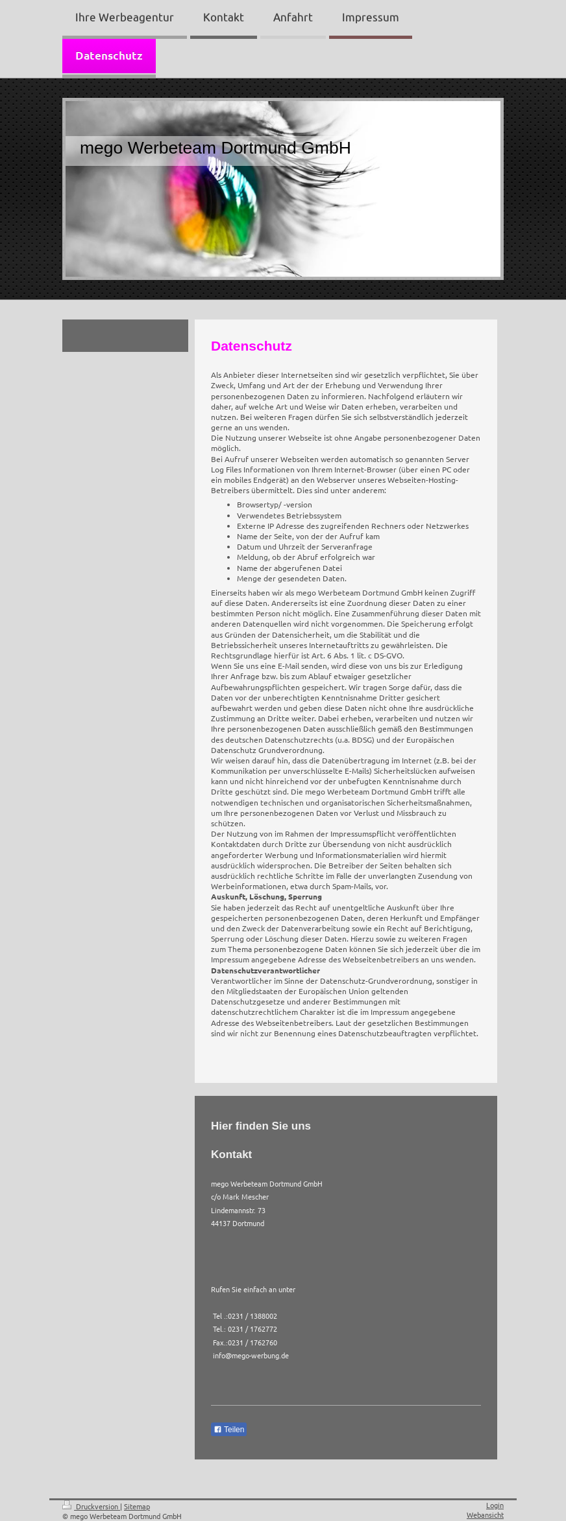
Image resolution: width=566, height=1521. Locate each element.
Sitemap (137, 1506)
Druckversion (91, 1506)
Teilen (229, 1429)
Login (495, 1505)
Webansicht (485, 1514)
